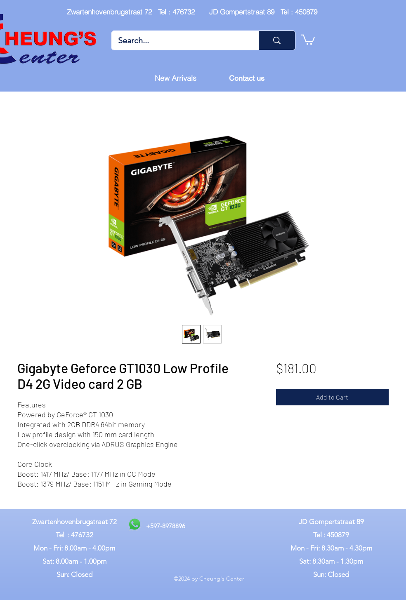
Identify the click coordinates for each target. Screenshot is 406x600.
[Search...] (179, 40)
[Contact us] (247, 78)
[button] (308, 39)
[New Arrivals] (175, 78)
